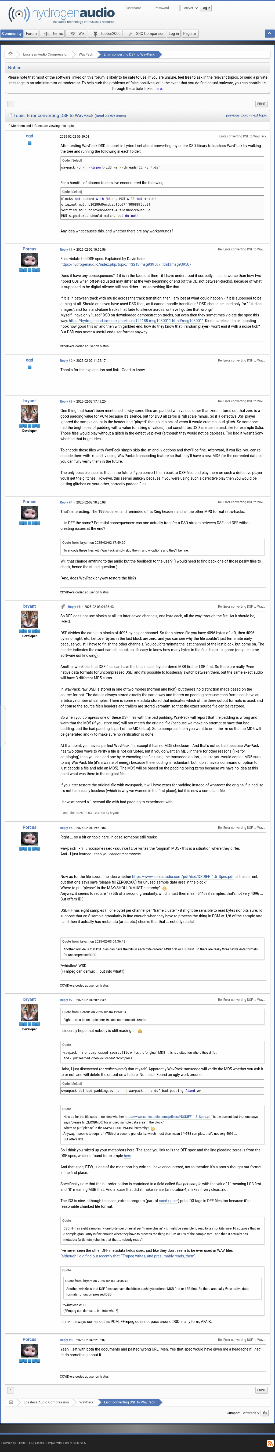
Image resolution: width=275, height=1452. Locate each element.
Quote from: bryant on (93, 543)
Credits (39, 1443)
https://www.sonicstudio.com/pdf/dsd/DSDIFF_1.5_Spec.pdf (183, 876)
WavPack (86, 54)
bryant (29, 400)
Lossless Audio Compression (45, 54)
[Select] (76, 160)
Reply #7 (66, 1000)
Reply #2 (66, 361)
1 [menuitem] (11, 104)
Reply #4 (66, 502)
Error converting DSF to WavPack (129, 54)
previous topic (237, 115)
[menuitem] (261, 104)
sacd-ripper (168, 1201)
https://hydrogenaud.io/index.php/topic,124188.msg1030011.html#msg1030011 (136, 321)
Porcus (29, 248)
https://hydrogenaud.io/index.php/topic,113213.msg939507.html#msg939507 (125, 264)
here (158, 88)
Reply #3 (66, 401)
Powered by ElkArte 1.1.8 (16, 1443)
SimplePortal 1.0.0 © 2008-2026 (66, 1443)
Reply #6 (66, 828)
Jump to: (233, 1413)
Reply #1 (66, 249)
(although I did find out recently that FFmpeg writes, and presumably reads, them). (128, 1256)
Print (261, 103)
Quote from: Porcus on (94, 1012)
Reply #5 (74, 607)
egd (29, 135)
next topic (259, 115)
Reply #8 (66, 1340)
